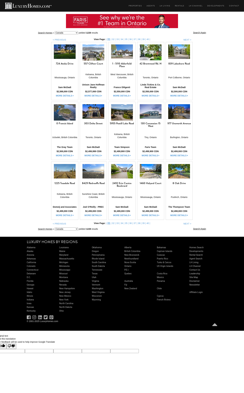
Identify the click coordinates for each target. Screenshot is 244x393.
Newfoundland (131, 258)
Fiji (125, 284)
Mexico (160, 277)
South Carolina (99, 262)
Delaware (31, 273)
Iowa (29, 303)
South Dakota (98, 266)
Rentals (179, 6)
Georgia (30, 284)
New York (63, 299)
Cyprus (160, 296)
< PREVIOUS (59, 40)
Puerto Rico (162, 258)
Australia (128, 281)
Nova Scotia (130, 262)
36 (130, 39)
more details (65, 95)
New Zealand (130, 288)
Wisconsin (97, 296)
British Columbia (132, 251)
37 (135, 39)
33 (117, 39)
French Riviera (164, 299)
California (31, 262)
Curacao (161, 255)
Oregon (95, 251)
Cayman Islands (164, 251)
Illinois (30, 296)
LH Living (165, 6)
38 (139, 39)
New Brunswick (131, 255)
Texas (95, 273)
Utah (94, 277)
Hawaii (30, 288)
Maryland (63, 255)
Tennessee (97, 270)
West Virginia (98, 292)
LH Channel (196, 6)
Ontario (127, 266)
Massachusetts (66, 258)
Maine (62, 251)
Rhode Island (98, 258)
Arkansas (31, 258)
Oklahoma (97, 247)
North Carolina (66, 303)
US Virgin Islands (165, 266)
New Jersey (64, 292)
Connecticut (32, 270)
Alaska (30, 251)
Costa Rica (162, 273)
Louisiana (64, 247)
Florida (30, 281)
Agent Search (195, 258)
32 (113, 39)
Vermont (96, 284)
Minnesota (64, 266)
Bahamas (161, 247)
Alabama (31, 247)
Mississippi (64, 270)
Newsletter (194, 284)
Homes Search (196, 247)
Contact (234, 6)
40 (147, 39)
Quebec (128, 273)
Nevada (63, 284)
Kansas (30, 307)
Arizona (30, 255)
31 (108, 39)
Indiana (30, 299)
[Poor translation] (11, 346)
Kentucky (31, 311)
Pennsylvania (98, 255)
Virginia (95, 281)
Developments (215, 6)
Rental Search (196, 255)
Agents (151, 6)
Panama (161, 281)
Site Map (193, 277)
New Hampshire (67, 288)
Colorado (31, 266)
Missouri (63, 273)
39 (143, 39)
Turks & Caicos (164, 262)
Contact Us (194, 270)
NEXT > (187, 40)
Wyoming (96, 299)
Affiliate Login (196, 292)
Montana (63, 277)
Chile (159, 288)
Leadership (194, 273)
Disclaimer (194, 281)
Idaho (29, 292)
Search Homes (45, 33)
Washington (97, 288)
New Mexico (65, 296)
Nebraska (63, 281)
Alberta (127, 247)
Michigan (63, 262)
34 (122, 39)
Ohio (61, 311)
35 (126, 39)
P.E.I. (126, 270)
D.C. (29, 277)
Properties (135, 6)
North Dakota (65, 307)
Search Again (199, 32)
